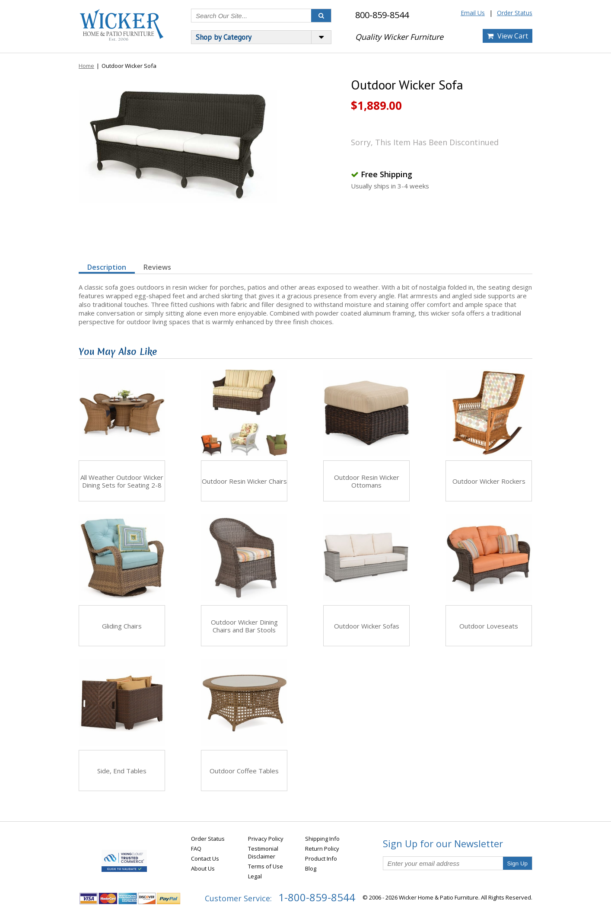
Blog (310, 868)
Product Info (321, 858)
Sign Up (517, 863)
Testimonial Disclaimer (263, 852)
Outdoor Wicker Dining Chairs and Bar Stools (244, 626)
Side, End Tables (121, 770)
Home (86, 66)
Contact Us (205, 858)
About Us (203, 868)
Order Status (514, 13)
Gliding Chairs (122, 626)
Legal (255, 876)
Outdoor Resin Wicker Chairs (244, 481)
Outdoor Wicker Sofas (366, 626)
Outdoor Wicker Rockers (488, 481)
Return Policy (322, 848)
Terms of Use (265, 866)
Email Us (473, 13)
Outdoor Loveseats (488, 626)
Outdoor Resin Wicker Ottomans (366, 481)
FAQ (196, 848)
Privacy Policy (265, 838)
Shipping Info (322, 838)
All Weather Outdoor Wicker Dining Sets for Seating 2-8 (121, 481)
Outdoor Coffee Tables (244, 770)
